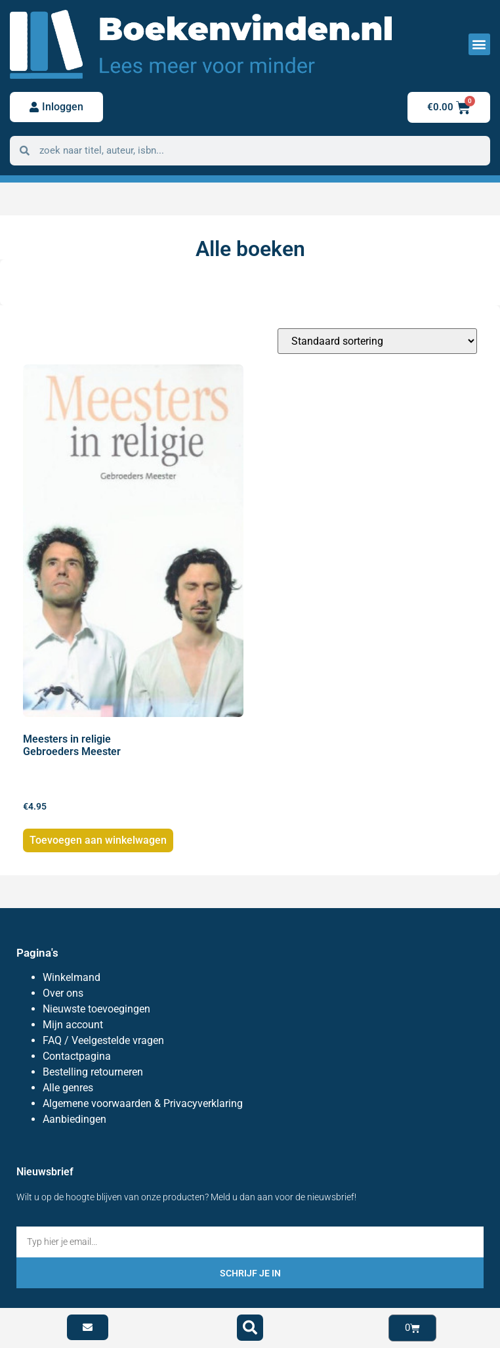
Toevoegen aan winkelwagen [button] (98, 840)
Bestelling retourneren (93, 1072)
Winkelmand (71, 977)
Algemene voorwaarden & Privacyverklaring (143, 1103)
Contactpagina (77, 1056)
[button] (479, 44)
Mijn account (73, 1024)
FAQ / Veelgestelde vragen (103, 1040)
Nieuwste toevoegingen (96, 1009)
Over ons (63, 993)
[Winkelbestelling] (377, 341)
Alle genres (68, 1087)
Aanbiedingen (74, 1119)
